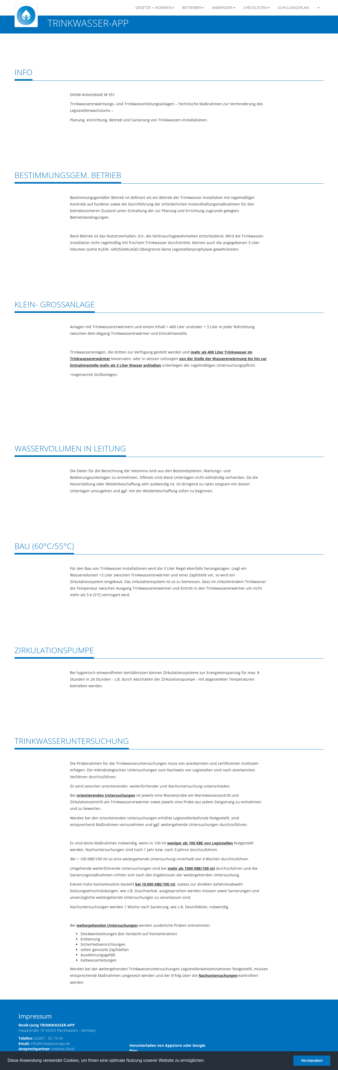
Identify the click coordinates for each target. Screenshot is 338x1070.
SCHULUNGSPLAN (293, 7)
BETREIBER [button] (193, 7)
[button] (318, 7)
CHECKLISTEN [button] (256, 7)
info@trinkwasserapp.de (50, 1043)
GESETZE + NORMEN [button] (154, 7)
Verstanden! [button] (312, 1060)
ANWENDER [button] (223, 7)
